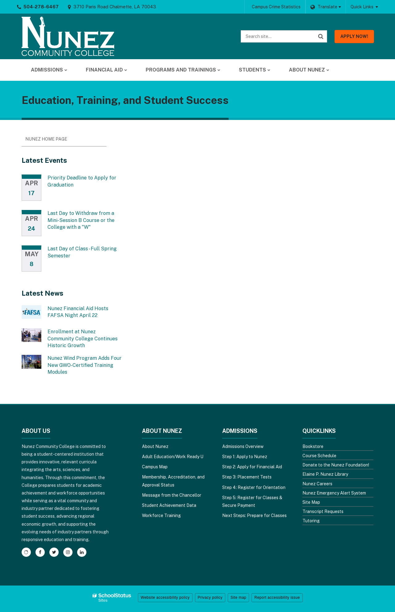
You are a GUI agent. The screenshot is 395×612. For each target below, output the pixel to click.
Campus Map (155, 466)
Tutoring (311, 520)
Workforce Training (161, 515)
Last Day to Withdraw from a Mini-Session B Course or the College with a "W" (81, 220)
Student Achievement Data (169, 505)
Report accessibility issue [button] (277, 597)
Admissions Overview (243, 446)
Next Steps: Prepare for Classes (254, 515)
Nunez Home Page (46, 139)
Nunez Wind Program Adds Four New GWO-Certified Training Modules (85, 365)
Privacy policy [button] (210, 597)
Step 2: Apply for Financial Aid (252, 466)
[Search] (321, 36)
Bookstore (312, 446)
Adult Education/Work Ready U (172, 456)
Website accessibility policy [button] (165, 597)
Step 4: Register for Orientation (253, 487)
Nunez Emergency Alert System (334, 493)
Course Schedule (319, 455)
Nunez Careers (317, 483)
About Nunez (155, 446)
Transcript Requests (322, 511)
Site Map (311, 502)
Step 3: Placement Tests (247, 476)
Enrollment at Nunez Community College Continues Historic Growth (83, 338)
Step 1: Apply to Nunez (244, 456)
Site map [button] (238, 597)
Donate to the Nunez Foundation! (335, 464)
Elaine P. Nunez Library (325, 474)
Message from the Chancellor (171, 495)
